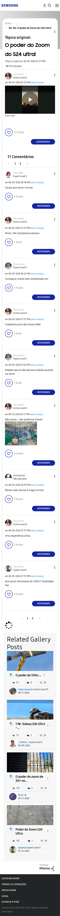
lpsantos (22, 847)
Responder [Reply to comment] (43, 206)
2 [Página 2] (20, 163)
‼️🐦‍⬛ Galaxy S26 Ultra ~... (30, 726)
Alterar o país (10, 902)
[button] (49, 75)
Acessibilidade (11, 878)
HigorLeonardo (25, 689)
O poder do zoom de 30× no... (29, 779)
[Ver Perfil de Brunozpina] (19, 264)
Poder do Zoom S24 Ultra (29, 831)
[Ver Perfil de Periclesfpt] (18, 74)
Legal (5, 896)
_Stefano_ (23, 742)
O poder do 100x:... (28, 675)
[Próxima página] (26, 163)
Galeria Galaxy (37, 82)
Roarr (21, 795)
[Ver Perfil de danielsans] (18, 566)
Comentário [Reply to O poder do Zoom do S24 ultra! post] (43, 141)
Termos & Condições (14, 884)
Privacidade (9, 890)
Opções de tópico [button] (49, 31)
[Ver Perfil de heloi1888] (18, 173)
